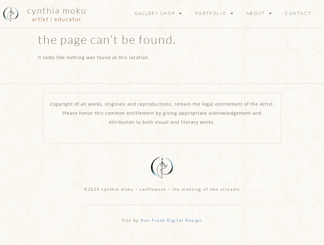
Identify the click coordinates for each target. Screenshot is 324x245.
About (259, 13)
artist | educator (57, 19)
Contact (298, 13)
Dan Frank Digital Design (171, 220)
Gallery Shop (158, 13)
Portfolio (214, 13)
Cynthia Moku (57, 10)
